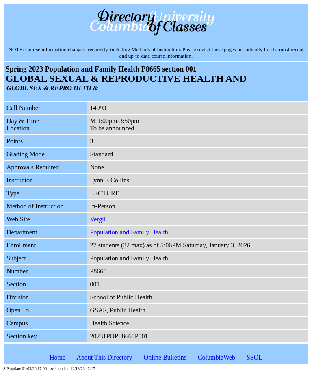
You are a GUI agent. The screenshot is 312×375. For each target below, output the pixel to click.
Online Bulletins (165, 357)
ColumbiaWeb (216, 357)
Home (57, 357)
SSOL (254, 357)
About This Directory (104, 357)
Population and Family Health (129, 232)
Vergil (98, 219)
